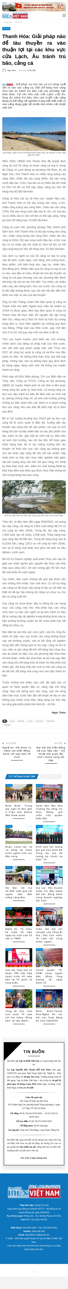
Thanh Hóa (50, 727)
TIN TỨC (6, 28)
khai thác (21, 727)
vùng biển (7, 731)
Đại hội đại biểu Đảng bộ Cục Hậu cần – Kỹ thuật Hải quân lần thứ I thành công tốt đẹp (50, 766)
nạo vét (30, 727)
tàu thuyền (39, 727)
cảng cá (12, 727)
